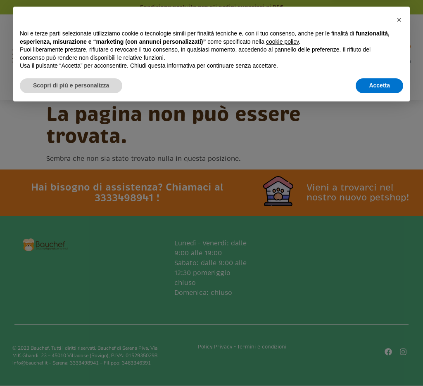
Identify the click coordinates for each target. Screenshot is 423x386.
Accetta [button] (379, 363)
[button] (399, 297)
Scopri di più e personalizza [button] (71, 363)
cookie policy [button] (282, 319)
